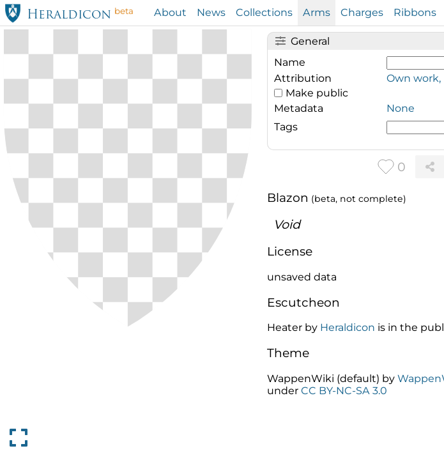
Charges (362, 12)
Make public (317, 93)
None (401, 108)
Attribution (303, 78)
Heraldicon (69, 16)
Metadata (298, 108)
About (170, 12)
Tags (286, 127)
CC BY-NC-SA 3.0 (344, 391)
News (211, 12)
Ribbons (415, 12)
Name (289, 62)
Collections (264, 12)
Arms (316, 12)
